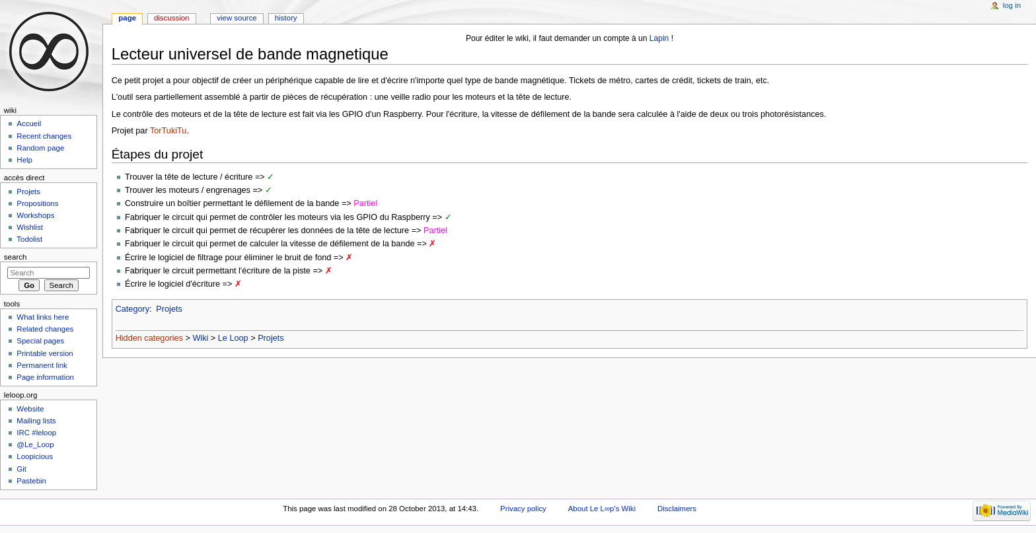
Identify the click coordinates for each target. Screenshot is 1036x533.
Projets (169, 309)
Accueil (29, 123)
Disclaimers (676, 509)
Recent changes (44, 136)
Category (132, 309)
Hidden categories (149, 338)
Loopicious (35, 456)
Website (30, 409)
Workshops (35, 215)
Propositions (37, 203)
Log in (1012, 5)
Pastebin (31, 481)
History (286, 18)
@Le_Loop (35, 444)
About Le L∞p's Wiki (602, 509)
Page (127, 18)
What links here (43, 317)
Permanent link (42, 365)
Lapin (659, 38)
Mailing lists (36, 421)
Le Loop (233, 338)
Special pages (40, 341)
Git (21, 469)
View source (236, 18)
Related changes (45, 329)
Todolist (29, 239)
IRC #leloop (36, 433)
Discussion (171, 18)
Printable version (45, 353)
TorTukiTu (168, 130)
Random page (40, 148)
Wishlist (29, 227)
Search (15, 257)
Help (24, 160)
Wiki (200, 338)
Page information (45, 377)
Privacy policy (523, 509)
